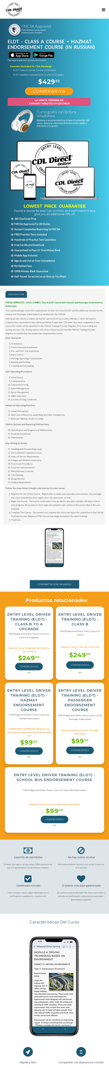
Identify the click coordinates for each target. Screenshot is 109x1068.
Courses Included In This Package (31, 66)
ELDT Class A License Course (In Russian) (34, 70)
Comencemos (29, 666)
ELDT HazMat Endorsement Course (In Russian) (38, 74)
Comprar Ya (49, 91)
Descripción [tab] (16, 294)
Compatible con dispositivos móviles (81, 1062)
